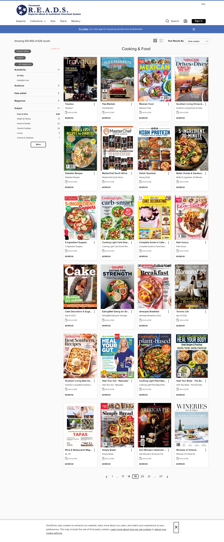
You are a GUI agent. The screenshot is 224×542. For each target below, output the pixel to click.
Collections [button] (38, 21)
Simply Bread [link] (109, 450)
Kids (53, 21)
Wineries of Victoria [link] (186, 450)
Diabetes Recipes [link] (74, 173)
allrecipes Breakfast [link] (149, 311)
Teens (63, 21)
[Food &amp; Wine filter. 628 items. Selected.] (38, 114)
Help (203, 4)
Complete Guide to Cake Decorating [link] (153, 242)
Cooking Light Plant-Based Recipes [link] (153, 381)
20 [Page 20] (142, 476)
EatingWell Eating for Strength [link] (116, 311)
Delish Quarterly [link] (147, 173)
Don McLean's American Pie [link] (153, 450)
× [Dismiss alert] (193, 29)
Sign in (199, 21)
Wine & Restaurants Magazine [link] (79, 450)
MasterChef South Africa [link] (114, 173)
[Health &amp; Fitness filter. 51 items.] (38, 119)
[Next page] (167, 476)
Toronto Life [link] (182, 311)
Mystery (75, 21)
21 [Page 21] (149, 476)
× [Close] (176, 527)
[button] (172, 22)
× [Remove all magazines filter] (16, 64)
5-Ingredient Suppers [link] (76, 242)
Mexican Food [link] (146, 104)
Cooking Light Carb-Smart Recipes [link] (116, 242)
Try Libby (83, 29)
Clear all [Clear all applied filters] (55, 49)
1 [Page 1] (112, 476)
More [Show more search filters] (38, 144)
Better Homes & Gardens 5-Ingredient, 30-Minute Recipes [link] (190, 173)
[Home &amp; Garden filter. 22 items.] (38, 123)
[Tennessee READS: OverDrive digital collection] (49, 10)
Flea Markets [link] (108, 104)
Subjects (21, 21)
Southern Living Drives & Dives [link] (190, 104)
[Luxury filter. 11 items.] (38, 133)
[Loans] (185, 22)
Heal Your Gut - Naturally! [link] (115, 381)
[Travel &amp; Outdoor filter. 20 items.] (38, 128)
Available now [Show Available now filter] (23, 80)
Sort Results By (176, 41)
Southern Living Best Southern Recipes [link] (79, 381)
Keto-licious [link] (182, 242)
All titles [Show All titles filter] (20, 75)
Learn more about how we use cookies (131, 529)
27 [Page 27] (160, 476)
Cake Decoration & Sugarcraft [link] (79, 311)
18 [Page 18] (129, 476)
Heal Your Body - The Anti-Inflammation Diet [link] (190, 381)
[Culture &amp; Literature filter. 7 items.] (38, 137)
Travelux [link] (69, 104)
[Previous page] (107, 476)
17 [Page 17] (123, 476)
